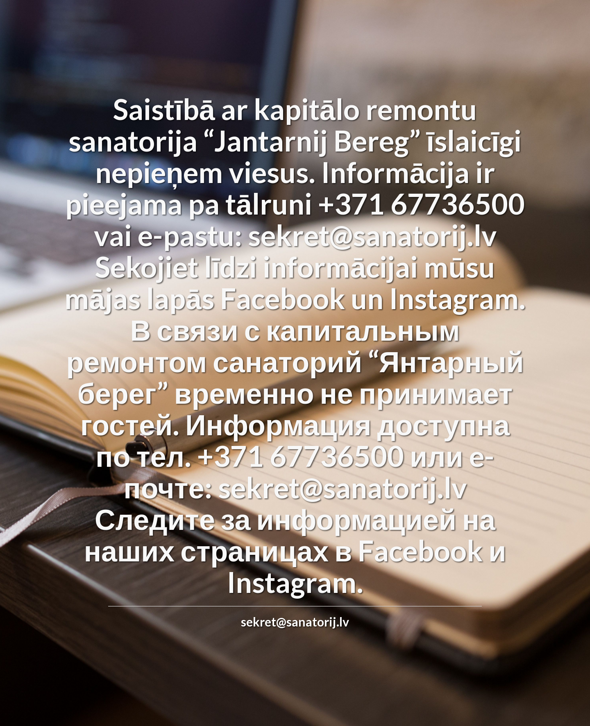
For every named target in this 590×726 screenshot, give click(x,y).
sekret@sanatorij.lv (295, 621)
